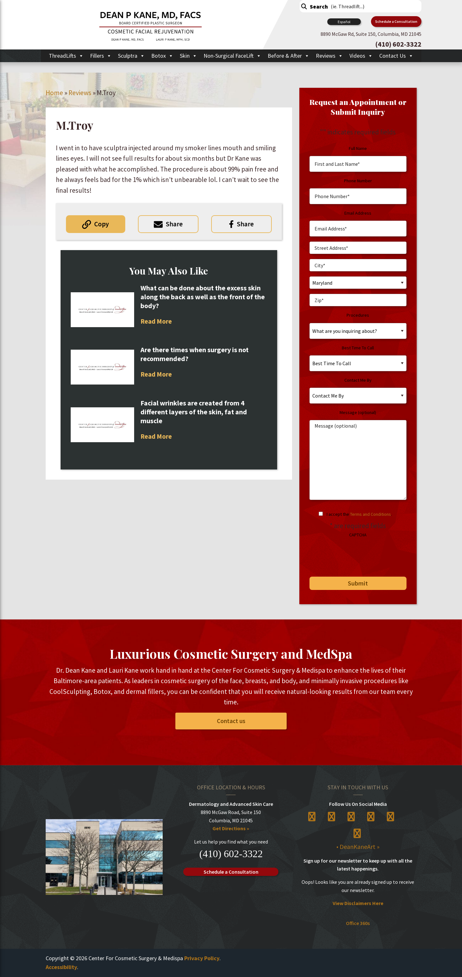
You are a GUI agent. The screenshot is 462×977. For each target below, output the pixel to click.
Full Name (358, 148)
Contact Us (396, 55)
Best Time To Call (358, 348)
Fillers (101, 55)
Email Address (357, 213)
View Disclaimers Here (358, 903)
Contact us (231, 721)
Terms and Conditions (370, 514)
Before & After (288, 55)
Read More (156, 321)
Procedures (358, 315)
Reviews (329, 55)
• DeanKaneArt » (358, 847)
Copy (101, 224)
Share (174, 224)
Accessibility (61, 967)
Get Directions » (230, 828)
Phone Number (358, 181)
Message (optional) (358, 412)
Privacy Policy (201, 958)
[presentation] (353, 554)
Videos (361, 55)
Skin (188, 55)
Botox (162, 55)
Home (54, 92)
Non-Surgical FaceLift (232, 55)
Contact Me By (358, 380)
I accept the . (359, 514)
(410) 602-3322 (231, 853)
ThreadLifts (66, 55)
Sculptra (131, 55)
